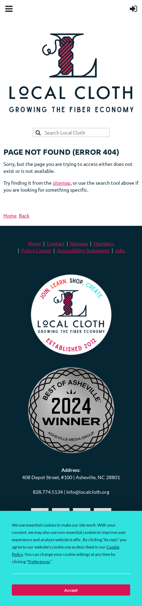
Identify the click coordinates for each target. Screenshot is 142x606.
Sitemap (79, 243)
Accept (71, 590)
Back (24, 215)
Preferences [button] (39, 561)
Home (10, 215)
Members (104, 243)
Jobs (120, 250)
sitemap (61, 182)
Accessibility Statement (83, 250)
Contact (56, 243)
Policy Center (36, 250)
